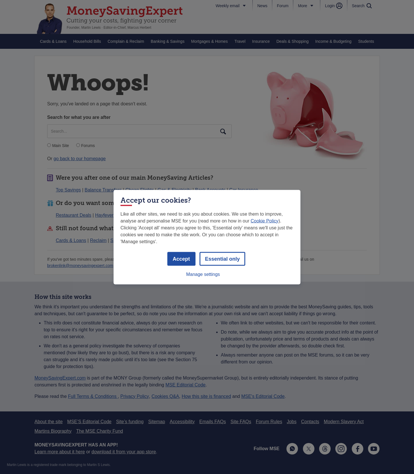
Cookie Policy (265, 220)
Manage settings (203, 274)
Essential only (222, 259)
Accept (181, 259)
